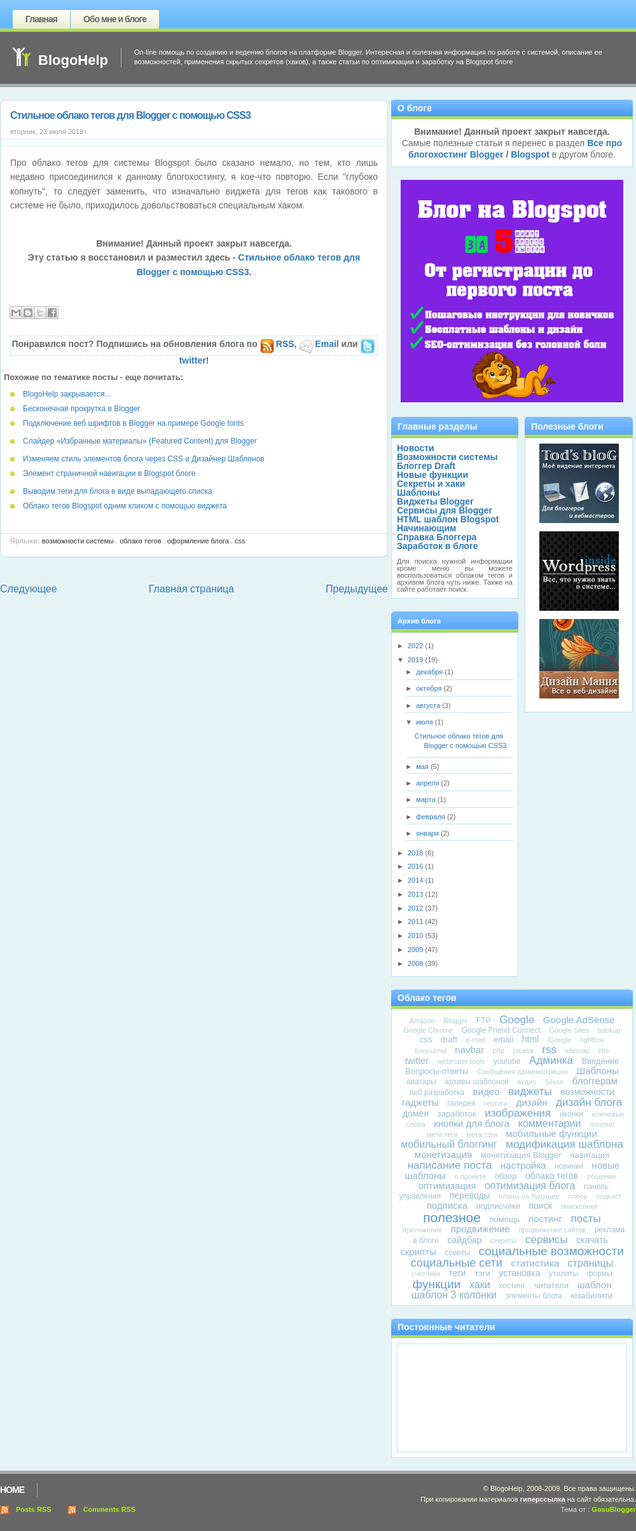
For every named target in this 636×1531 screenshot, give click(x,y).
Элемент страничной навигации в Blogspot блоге (109, 473)
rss (549, 1050)
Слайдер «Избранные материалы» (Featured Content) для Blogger (140, 441)
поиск (540, 1206)
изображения (518, 1113)
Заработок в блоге (437, 546)
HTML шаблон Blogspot (448, 519)
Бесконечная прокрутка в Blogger (82, 408)
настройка (523, 1165)
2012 (416, 908)
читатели (551, 1285)
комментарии (549, 1123)
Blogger (456, 1020)
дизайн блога (589, 1102)
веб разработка (437, 1092)
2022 (416, 646)
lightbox (592, 1040)
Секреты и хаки (431, 484)
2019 (416, 659)
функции (437, 1284)
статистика (535, 1263)
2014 (416, 880)
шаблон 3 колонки (454, 1294)
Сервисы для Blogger (444, 510)
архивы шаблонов (476, 1081)
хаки (479, 1284)
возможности (587, 1092)
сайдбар (465, 1240)
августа (429, 705)
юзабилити (592, 1295)
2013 (416, 894)
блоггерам (595, 1080)
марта (427, 799)
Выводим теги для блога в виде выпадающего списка (117, 491)
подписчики (498, 1206)
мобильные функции (551, 1133)
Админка (551, 1060)
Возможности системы (78, 541)
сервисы (546, 1240)
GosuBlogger (613, 1509)
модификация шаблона (564, 1144)
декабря (430, 672)
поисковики (578, 1206)
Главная (41, 19)
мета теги (442, 1134)
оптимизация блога (530, 1185)
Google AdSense (579, 1019)
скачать (591, 1240)
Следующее (28, 588)
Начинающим (426, 528)
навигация (589, 1155)
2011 (416, 921)
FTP (483, 1020)
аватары (421, 1081)
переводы (470, 1195)
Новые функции (432, 475)
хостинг (512, 1285)
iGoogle (560, 1040)
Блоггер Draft (426, 466)
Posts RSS (34, 1509)
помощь (504, 1219)
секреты (503, 1240)
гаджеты (420, 1102)
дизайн (531, 1102)
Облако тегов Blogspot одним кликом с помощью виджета (125, 505)
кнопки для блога (471, 1123)
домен (416, 1113)
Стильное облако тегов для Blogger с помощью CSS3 (130, 115)
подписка (447, 1205)
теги (457, 1273)
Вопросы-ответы (436, 1071)
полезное (452, 1217)
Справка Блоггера (436, 537)
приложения (422, 1230)
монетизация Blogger (521, 1155)
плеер (578, 1196)
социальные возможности (550, 1251)
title (603, 1050)
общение (601, 1176)
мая (423, 766)
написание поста (450, 1165)
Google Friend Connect (501, 1030)
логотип (602, 1124)
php (498, 1050)
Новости (415, 448)
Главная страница (191, 588)
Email (318, 344)
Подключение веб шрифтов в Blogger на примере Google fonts (133, 423)
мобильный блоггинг (449, 1144)
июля (425, 722)
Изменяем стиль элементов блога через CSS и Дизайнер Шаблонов (144, 458)
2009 (416, 949)
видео (486, 1091)
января (428, 833)
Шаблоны (418, 492)
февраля (431, 816)
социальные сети (456, 1262)
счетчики (425, 1273)
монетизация (443, 1154)
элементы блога (533, 1295)
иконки (571, 1114)
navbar (469, 1049)
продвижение (480, 1228)
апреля (428, 783)
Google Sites (569, 1030)
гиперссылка (542, 1499)
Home (12, 1490)
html (530, 1039)
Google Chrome (428, 1030)
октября (429, 688)
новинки (569, 1166)
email (503, 1039)
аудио (526, 1081)
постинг (545, 1218)
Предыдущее (357, 588)
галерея (461, 1103)
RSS (277, 344)
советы (457, 1252)
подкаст (608, 1196)
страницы (591, 1263)
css (240, 541)
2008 (416, 963)
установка (519, 1273)
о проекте (470, 1176)
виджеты (530, 1091)
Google (516, 1020)
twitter (416, 1061)
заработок (457, 1114)
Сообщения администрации (522, 1071)
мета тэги (481, 1134)
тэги (482, 1273)
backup (609, 1030)
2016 (416, 866)
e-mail (475, 1040)
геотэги (496, 1103)
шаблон (594, 1284)
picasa (523, 1050)
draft (449, 1039)
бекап (554, 1081)
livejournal (430, 1050)
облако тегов (140, 541)
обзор (506, 1176)
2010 (416, 935)
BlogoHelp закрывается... (67, 394)
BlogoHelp (73, 60)
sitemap (577, 1050)
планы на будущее (529, 1196)
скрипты (418, 1251)
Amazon (422, 1020)
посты (586, 1219)
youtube (507, 1061)
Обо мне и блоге (114, 19)
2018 (416, 853)
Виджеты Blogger (435, 501)
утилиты (563, 1273)
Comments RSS (109, 1509)
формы (599, 1273)
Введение (600, 1061)
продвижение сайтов (552, 1230)
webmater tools (461, 1061)
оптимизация (447, 1185)
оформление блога (198, 541)
